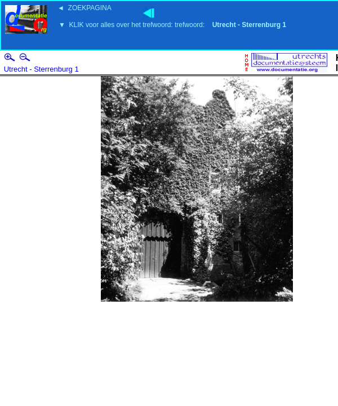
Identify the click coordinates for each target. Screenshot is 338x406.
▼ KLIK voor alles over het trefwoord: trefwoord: (172, 25)
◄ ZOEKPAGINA (84, 8)
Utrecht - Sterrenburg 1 (41, 69)
